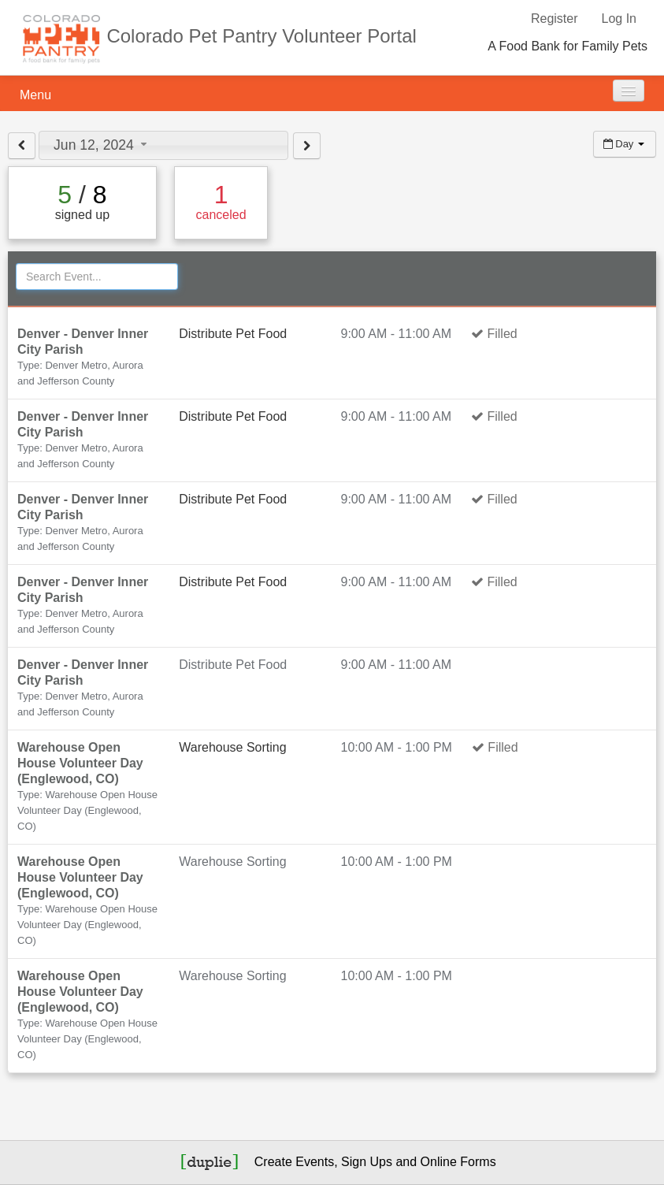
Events (314, 1161)
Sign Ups (366, 1161)
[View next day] (307, 145)
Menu (35, 95)
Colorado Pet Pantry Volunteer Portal (261, 35)
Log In (619, 18)
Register (554, 18)
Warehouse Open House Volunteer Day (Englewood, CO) (80, 763)
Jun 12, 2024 (102, 145)
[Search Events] (97, 276)
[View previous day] (21, 145)
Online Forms (458, 1161)
